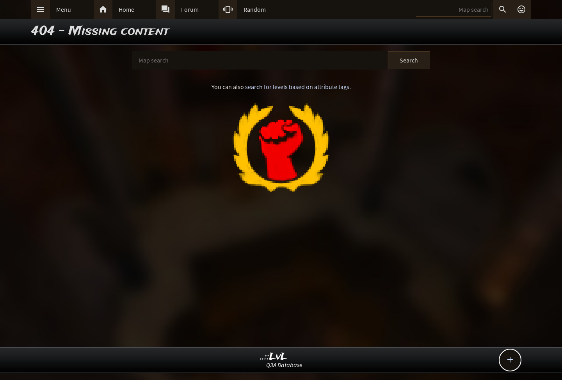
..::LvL (274, 357)
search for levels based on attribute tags (297, 87)
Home (126, 9)
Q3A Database (284, 365)
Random (255, 9)
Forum (190, 9)
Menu (63, 9)
